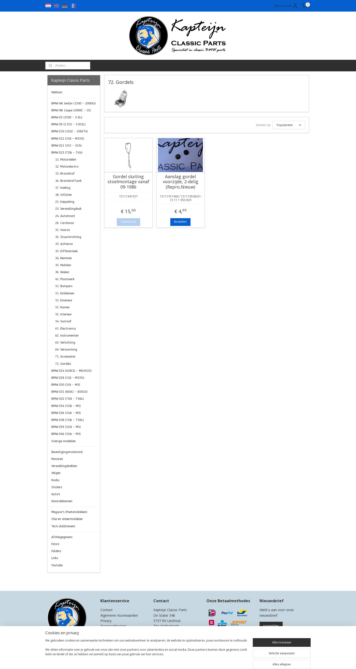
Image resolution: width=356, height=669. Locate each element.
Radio (55, 480)
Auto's (55, 494)
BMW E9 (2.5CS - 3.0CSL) (68, 124)
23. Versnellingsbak (68, 208)
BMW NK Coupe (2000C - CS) (71, 110)
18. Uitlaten (63, 194)
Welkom (56, 92)
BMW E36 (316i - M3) (66, 413)
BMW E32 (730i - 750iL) (67, 398)
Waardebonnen (61, 501)
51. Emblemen (64, 293)
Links (54, 558)
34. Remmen (63, 258)
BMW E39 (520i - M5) (66, 427)
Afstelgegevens (61, 537)
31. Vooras (62, 230)
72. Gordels (63, 363)
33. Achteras (64, 244)
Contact (106, 610)
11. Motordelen (65, 159)
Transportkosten (113, 626)
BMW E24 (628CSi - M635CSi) (71, 370)
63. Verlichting (65, 342)
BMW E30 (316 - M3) (65, 384)
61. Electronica (65, 328)
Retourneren (110, 631)
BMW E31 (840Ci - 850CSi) (69, 391)
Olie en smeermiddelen (67, 519)
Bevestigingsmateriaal (67, 452)
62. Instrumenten (67, 335)
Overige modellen (63, 441)
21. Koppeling (64, 201)
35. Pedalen (63, 265)
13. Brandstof (65, 173)
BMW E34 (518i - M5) (66, 406)
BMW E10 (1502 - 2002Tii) (69, 131)
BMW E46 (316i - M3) (66, 434)
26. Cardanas (64, 223)
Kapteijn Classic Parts (66, 580)
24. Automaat (65, 216)
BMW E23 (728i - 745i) (66, 152)
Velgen (56, 473)
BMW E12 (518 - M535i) (67, 138)
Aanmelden (271, 626)
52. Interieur (63, 314)
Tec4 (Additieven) (63, 526)
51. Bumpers (63, 286)
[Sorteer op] (289, 125)
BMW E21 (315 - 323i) (66, 145)
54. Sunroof (63, 321)
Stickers (56, 487)
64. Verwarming (66, 349)
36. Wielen (62, 272)
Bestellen (180, 222)
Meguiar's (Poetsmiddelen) (69, 512)
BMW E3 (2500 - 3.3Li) (66, 117)
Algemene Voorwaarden (119, 615)
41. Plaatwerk (65, 279)
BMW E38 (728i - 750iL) (67, 420)
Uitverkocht (128, 222)
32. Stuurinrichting (68, 237)
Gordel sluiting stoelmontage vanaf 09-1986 (128, 182)
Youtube (56, 565)
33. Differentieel (66, 251)
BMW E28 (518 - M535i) (67, 377)
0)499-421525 (173, 631)
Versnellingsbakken (64, 466)
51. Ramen (62, 307)
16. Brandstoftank (68, 180)
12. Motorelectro (66, 166)
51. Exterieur (63, 300)
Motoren (57, 459)
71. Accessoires (65, 356)
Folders (56, 551)
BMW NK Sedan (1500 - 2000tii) (73, 103)
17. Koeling (62, 187)
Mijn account (286, 6)
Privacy (105, 620)
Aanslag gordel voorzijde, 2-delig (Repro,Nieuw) (180, 182)
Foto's (55, 544)
